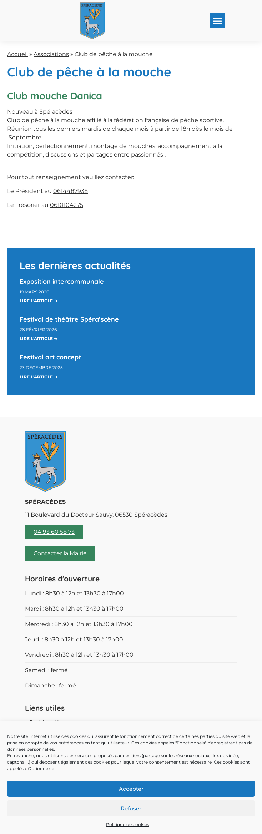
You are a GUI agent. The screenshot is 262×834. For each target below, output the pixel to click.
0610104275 (66, 205)
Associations (51, 54)
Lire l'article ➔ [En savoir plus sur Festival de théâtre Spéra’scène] (38, 338)
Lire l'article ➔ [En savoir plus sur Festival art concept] (38, 376)
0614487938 (70, 191)
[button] (217, 20)
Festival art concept (50, 357)
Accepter (131, 788)
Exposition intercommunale (62, 281)
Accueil (17, 54)
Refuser (131, 808)
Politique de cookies (127, 824)
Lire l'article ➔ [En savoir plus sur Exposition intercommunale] (38, 300)
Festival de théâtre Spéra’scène (69, 319)
